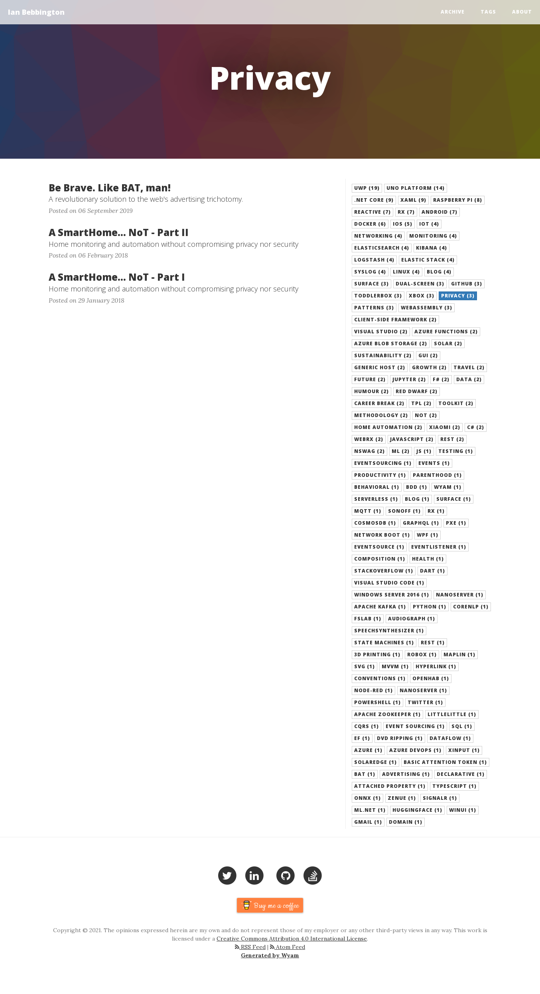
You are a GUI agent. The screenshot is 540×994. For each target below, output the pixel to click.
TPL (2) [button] (421, 403)
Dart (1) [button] (432, 570)
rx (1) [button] (436, 511)
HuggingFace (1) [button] (417, 810)
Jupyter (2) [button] (409, 379)
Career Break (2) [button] (379, 403)
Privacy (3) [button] (458, 295)
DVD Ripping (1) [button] (400, 738)
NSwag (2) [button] (369, 451)
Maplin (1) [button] (459, 654)
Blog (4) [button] (439, 271)
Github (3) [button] (466, 283)
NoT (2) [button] (426, 415)
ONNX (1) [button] (367, 798)
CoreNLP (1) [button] (471, 606)
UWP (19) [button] (367, 188)
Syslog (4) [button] (370, 271)
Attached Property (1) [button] (390, 786)
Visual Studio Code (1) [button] (389, 582)
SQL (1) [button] (461, 726)
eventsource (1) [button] (379, 546)
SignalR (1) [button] (440, 798)
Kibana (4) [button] (431, 247)
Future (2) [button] (370, 379)
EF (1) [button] (362, 738)
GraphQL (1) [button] (421, 523)
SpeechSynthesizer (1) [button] (389, 630)
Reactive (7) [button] (372, 212)
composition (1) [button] (379, 558)
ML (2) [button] (401, 451)
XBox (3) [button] (421, 295)
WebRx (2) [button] (368, 439)
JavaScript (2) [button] (412, 439)
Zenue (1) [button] (402, 798)
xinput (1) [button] (464, 750)
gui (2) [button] (428, 355)
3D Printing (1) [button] (377, 654)
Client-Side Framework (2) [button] (395, 319)
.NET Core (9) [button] (374, 200)
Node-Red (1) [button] (373, 690)
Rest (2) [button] (452, 439)
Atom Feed (287, 947)
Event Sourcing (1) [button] (415, 726)
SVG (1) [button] (364, 666)
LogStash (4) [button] (374, 259)
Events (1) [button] (434, 463)
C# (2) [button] (475, 427)
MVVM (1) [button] (395, 666)
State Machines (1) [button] (384, 642)
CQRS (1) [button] (366, 726)
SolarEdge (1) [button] (375, 762)
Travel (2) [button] (469, 367)
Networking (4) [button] (378, 235)
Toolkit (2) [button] (455, 403)
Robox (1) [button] (422, 654)
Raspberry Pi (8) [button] (457, 200)
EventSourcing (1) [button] (383, 463)
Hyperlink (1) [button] (436, 666)
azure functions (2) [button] (446, 331)
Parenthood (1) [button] (437, 475)
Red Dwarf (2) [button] (417, 391)
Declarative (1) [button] (461, 774)
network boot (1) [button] (382, 534)
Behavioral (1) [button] (376, 487)
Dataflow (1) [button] (450, 738)
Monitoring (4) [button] (433, 235)
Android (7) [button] (439, 212)
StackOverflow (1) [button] (383, 570)
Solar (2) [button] (448, 343)
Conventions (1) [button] (380, 678)
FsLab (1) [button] (367, 618)
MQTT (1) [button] (367, 511)
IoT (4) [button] (429, 223)
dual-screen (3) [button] (420, 283)
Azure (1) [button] (368, 750)
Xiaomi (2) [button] (444, 427)
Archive (453, 11)
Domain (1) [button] (405, 822)
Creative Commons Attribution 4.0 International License (292, 938)
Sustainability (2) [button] (383, 355)
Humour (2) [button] (371, 391)
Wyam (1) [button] (447, 487)
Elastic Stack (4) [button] (428, 259)
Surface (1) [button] (453, 499)
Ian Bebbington (36, 12)
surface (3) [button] (371, 283)
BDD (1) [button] (416, 487)
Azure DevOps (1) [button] (415, 750)
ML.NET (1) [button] (370, 810)
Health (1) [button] (428, 558)
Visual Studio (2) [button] (381, 331)
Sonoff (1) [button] (404, 511)
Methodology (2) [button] (381, 415)
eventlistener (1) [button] (438, 546)
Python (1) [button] (429, 606)
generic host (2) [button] (379, 367)
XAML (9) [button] (413, 200)
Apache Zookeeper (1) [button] (387, 714)
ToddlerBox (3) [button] (378, 295)
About (522, 11)
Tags (488, 11)
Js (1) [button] (424, 451)
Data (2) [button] (469, 379)
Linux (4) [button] (406, 271)
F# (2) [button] (441, 379)
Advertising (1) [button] (406, 774)
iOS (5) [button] (402, 223)
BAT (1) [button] (364, 774)
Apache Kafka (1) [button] (380, 606)
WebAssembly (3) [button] (426, 307)
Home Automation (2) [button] (388, 427)
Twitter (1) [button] (425, 702)
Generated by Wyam (270, 955)
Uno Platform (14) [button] (415, 188)
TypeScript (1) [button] (454, 786)
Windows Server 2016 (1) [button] (391, 594)
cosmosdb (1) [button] (375, 523)
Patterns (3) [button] (374, 307)
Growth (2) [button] (429, 367)
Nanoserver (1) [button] (459, 594)
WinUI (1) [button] (462, 810)
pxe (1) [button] (456, 523)
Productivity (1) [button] (380, 475)
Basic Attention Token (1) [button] (445, 762)
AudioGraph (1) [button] (411, 618)
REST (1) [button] (433, 642)
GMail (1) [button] (368, 822)
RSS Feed (250, 947)
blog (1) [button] (417, 499)
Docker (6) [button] (370, 223)
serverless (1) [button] (376, 499)
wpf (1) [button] (427, 534)
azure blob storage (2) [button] (390, 343)
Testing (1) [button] (455, 451)
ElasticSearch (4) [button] (381, 247)
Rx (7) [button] (406, 212)
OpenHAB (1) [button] (430, 678)
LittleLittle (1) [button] (452, 714)
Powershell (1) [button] (377, 702)
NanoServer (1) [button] (423, 690)
